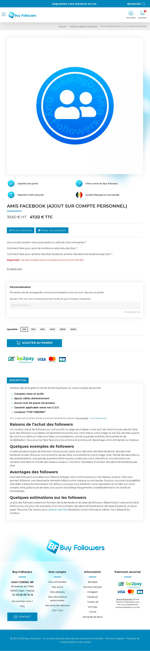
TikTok (92, 612)
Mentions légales (114, 638)
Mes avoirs (57, 587)
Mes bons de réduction (57, 605)
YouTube (92, 607)
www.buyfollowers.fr (124, 599)
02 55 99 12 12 (24, 595)
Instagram (92, 592)
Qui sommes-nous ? (22, 601)
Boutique (92, 582)
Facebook (92, 597)
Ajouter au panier (37, 343)
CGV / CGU (57, 610)
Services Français (92, 587)
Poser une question (52, 230)
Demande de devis (92, 617)
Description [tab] (17, 380)
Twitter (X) (92, 602)
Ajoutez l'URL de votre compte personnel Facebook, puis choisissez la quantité (50, 299)
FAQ (22, 606)
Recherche (136, 4)
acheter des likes (58, 509)
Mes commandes (57, 582)
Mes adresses (57, 592)
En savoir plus (14, 268)
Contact (22, 616)
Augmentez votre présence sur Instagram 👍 (80, 3)
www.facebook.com (98, 418)
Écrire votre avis (20, 230)
